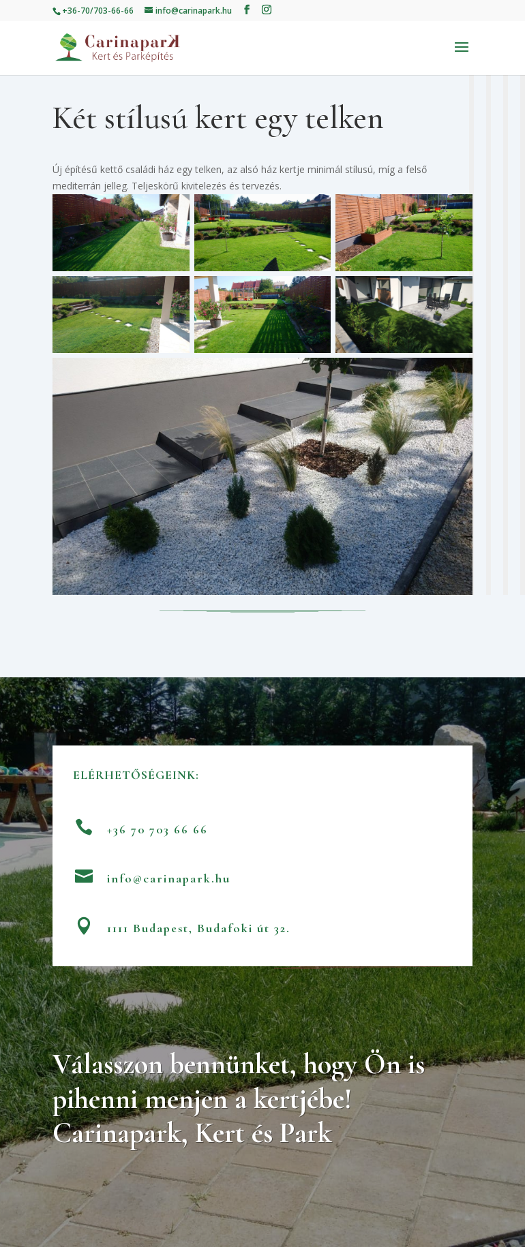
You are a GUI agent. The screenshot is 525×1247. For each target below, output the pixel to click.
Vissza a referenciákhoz (262, 614)
